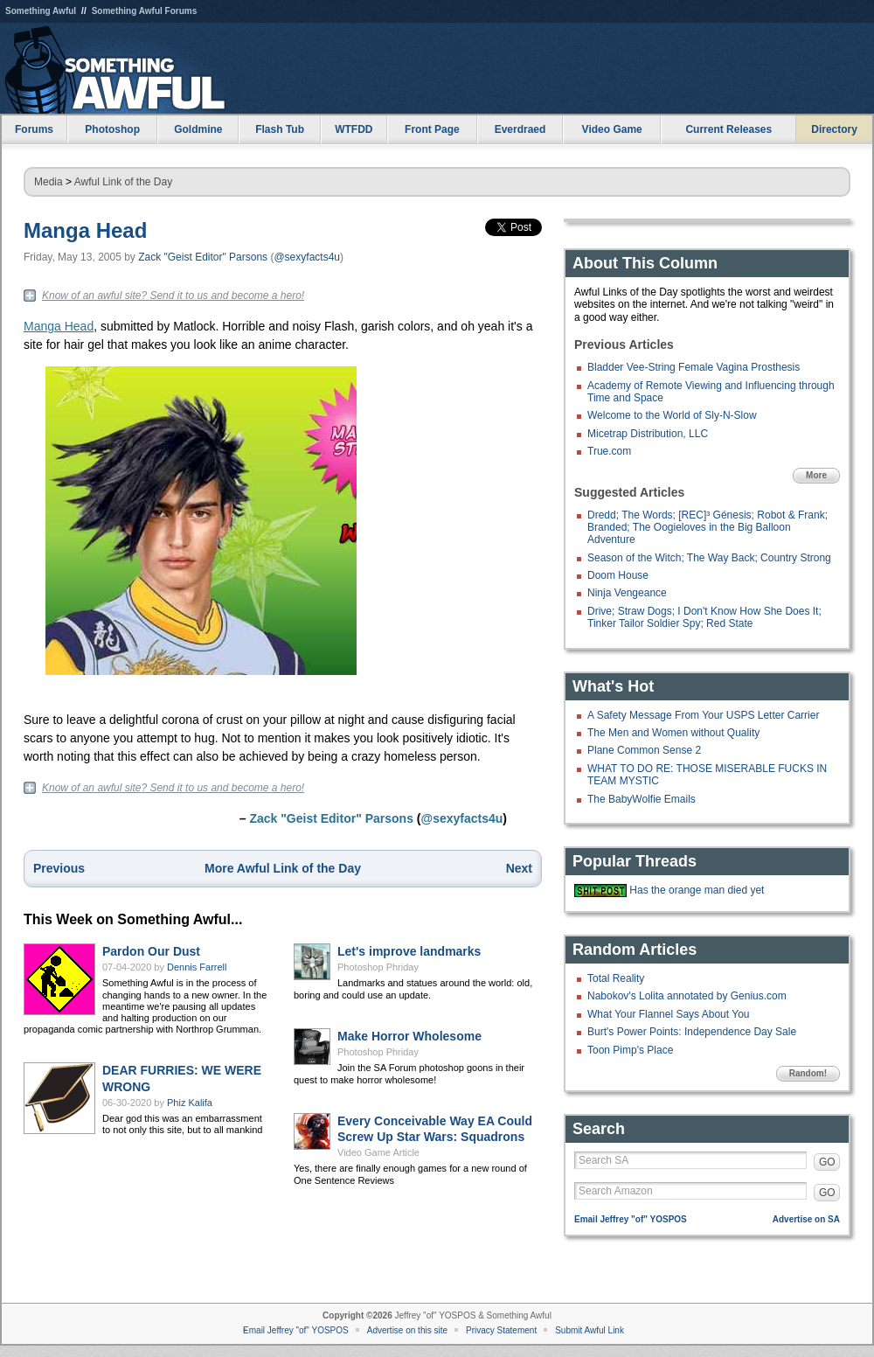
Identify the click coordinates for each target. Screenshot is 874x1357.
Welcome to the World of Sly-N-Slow (672, 415)
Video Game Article (378, 1152)
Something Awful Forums (145, 11)
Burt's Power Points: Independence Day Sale (691, 1032)
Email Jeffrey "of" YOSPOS (630, 1219)
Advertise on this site (407, 1330)
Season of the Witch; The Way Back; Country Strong (709, 558)
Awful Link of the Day (123, 182)
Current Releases (728, 129)
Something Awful (40, 11)
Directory (834, 129)
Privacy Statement (501, 1330)
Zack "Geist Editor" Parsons (202, 257)
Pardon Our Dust (151, 951)
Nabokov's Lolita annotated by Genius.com (687, 996)
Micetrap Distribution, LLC (647, 434)
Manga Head (85, 230)
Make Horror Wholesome (409, 1036)
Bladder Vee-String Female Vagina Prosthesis (693, 367)
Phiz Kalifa (189, 1102)
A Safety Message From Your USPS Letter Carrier (703, 715)
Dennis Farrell (196, 967)
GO (827, 1162)
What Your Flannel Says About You (668, 1014)
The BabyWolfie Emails (641, 799)
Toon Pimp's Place (630, 1050)
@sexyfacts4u (307, 257)
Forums (34, 129)
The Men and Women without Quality (673, 733)
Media (48, 182)
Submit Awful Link (589, 1330)
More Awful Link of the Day (283, 868)
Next (519, 868)
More (816, 475)
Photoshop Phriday (378, 967)
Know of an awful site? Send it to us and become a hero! (173, 295)
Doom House (618, 575)
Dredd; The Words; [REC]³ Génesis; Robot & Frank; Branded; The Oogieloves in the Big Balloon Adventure (707, 527)
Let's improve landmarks (409, 951)
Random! (808, 1073)
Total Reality (615, 978)
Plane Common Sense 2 (644, 750)
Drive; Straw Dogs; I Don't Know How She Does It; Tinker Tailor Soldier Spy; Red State (704, 617)
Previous (59, 868)
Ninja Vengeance (627, 593)
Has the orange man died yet (696, 890)
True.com (609, 451)
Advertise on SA (806, 1219)
